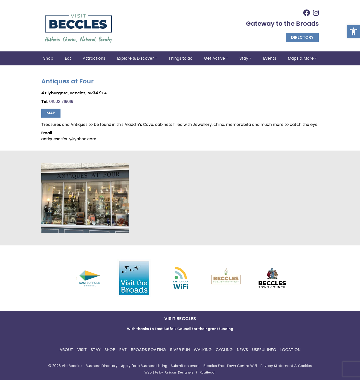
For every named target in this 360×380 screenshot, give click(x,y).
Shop (48, 58)
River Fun (180, 350)
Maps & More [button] (301, 58)
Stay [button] (244, 58)
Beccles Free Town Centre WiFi (230, 365)
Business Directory (102, 365)
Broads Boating (148, 350)
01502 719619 (61, 101)
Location (290, 350)
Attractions (94, 58)
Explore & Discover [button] (135, 58)
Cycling (224, 350)
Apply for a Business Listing (144, 365)
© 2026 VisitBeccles (65, 365)
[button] (353, 31)
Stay (95, 350)
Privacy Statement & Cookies (286, 365)
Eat (68, 58)
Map (50, 113)
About (66, 350)
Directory (302, 37)
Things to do (180, 58)
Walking (203, 350)
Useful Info (264, 350)
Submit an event (185, 365)
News (242, 350)
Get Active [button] (214, 58)
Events (269, 58)
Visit (82, 350)
